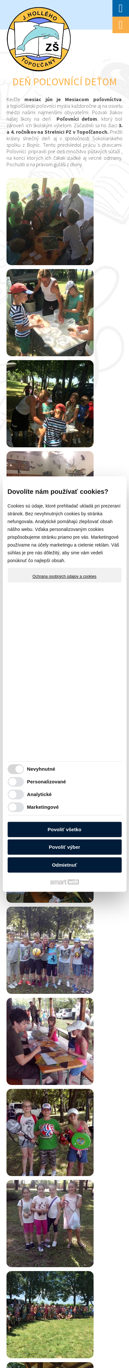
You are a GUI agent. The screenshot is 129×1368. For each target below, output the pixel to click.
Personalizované (46, 781)
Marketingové (43, 807)
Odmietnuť (64, 865)
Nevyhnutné (41, 769)
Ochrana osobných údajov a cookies (64, 576)
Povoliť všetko (65, 829)
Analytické (39, 794)
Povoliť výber (64, 847)
